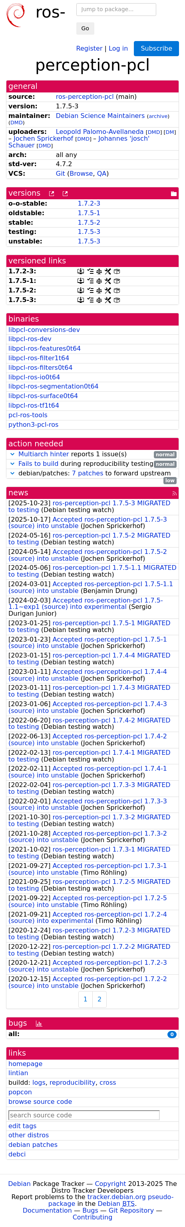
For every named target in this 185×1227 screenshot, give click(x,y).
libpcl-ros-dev (30, 339)
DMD (16, 123)
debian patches (33, 1144)
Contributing (93, 1217)
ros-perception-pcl (85, 96)
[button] (12, 454)
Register (89, 48)
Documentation (47, 1210)
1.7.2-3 (89, 203)
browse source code (40, 1101)
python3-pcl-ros (33, 424)
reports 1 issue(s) (92, 454)
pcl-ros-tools (28, 415)
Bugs (90, 1210)
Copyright (110, 1184)
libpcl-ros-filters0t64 (40, 367)
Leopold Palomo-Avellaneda (100, 131)
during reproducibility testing (92, 464)
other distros (28, 1135)
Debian (19, 1184)
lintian (18, 1073)
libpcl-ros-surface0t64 (43, 396)
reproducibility (72, 1082)
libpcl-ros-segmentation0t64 (53, 386)
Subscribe (156, 48)
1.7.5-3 (89, 232)
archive (158, 116)
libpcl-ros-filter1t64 (38, 358)
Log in (118, 48)
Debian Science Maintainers (100, 116)
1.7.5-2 (89, 222)
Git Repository (131, 1210)
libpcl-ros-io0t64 (34, 377)
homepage (25, 1064)
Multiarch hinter (43, 454)
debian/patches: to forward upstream (92, 473)
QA (102, 173)
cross (107, 1082)
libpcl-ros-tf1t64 (33, 405)
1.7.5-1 (89, 213)
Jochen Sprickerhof (43, 138)
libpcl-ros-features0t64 (44, 348)
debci (17, 1154)
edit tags (22, 1126)
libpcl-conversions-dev (44, 330)
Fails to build (38, 463)
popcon (20, 1092)
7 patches (87, 473)
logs (39, 1082)
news (18, 492)
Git (60, 173)
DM (170, 132)
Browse (81, 173)
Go (85, 28)
